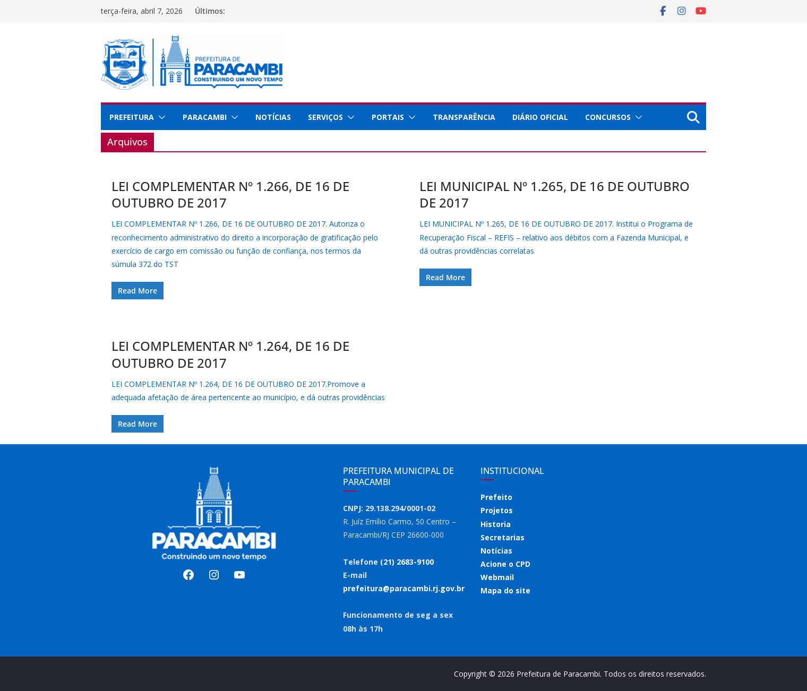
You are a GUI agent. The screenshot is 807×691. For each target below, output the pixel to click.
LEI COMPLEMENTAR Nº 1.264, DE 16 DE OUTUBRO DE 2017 (230, 354)
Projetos (496, 510)
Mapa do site (505, 590)
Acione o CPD (505, 564)
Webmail (497, 577)
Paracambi (205, 117)
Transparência (464, 117)
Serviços (325, 117)
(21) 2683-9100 (407, 562)
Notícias (273, 117)
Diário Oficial (540, 117)
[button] (160, 117)
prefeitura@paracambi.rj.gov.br (404, 588)
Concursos (608, 117)
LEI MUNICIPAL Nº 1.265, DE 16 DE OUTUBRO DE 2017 (554, 194)
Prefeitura (131, 117)
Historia (495, 524)
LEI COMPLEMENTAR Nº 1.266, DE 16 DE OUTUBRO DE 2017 (230, 194)
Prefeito (496, 497)
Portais (388, 117)
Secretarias (502, 537)
